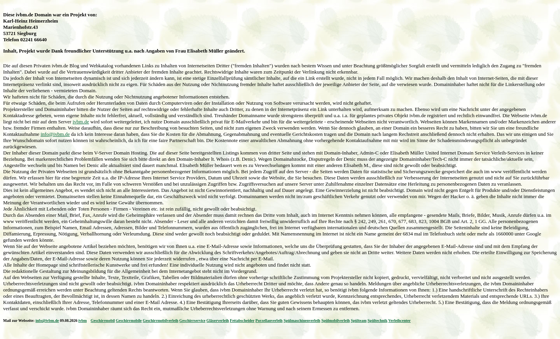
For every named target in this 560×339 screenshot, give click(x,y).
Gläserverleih (217, 320)
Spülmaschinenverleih (302, 320)
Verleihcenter (399, 320)
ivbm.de (81, 122)
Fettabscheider (242, 320)
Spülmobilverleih (335, 320)
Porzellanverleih (269, 320)
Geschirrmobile (129, 320)
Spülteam (359, 320)
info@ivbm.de (55, 134)
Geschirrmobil (103, 320)
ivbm (82, 320)
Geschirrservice (192, 320)
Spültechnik (377, 320)
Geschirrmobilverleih (160, 320)
